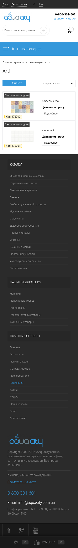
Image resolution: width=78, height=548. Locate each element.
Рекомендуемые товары (25, 314)
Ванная (14, 197)
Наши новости (18, 404)
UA (41, 4)
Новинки (15, 293)
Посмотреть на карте (21, 482)
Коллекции (16, 382)
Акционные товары (22, 322)
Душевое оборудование (24, 225)
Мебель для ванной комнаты (28, 204)
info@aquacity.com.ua (36, 502)
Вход (5, 4)
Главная (15, 347)
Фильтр (14, 83)
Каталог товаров (22, 49)
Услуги (14, 397)
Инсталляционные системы (27, 176)
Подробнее (51, 113)
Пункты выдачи (19, 361)
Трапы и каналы (20, 232)
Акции (13, 389)
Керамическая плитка (23, 183)
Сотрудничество (20, 368)
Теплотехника (18, 268)
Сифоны (15, 239)
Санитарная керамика (23, 190)
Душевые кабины (21, 211)
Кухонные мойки (20, 246)
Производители (19, 375)
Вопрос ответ (18, 418)
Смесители (17, 218)
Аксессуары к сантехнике (26, 261)
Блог (13, 411)
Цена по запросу (53, 107)
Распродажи (17, 307)
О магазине (17, 354)
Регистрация (19, 4)
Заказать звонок (64, 19)
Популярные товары (22, 300)
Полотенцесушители (22, 254)
